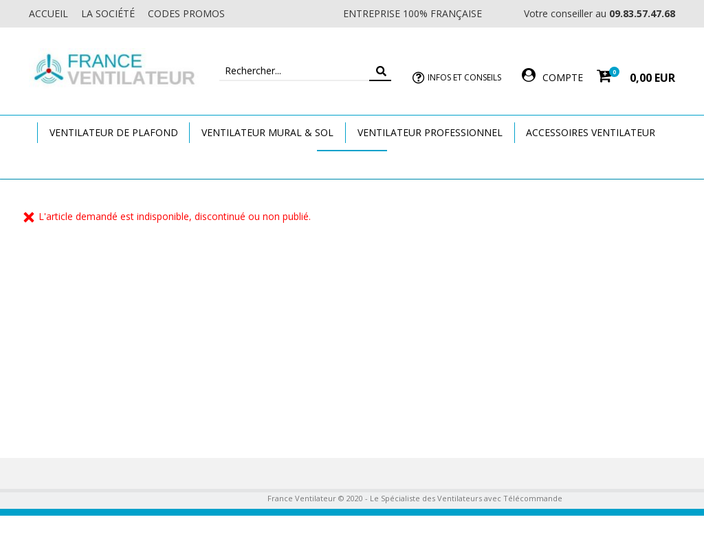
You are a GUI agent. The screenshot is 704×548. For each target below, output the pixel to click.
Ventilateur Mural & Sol (267, 132)
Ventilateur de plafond (114, 132)
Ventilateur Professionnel (430, 132)
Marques (352, 164)
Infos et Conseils (464, 77)
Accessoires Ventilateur (590, 132)
